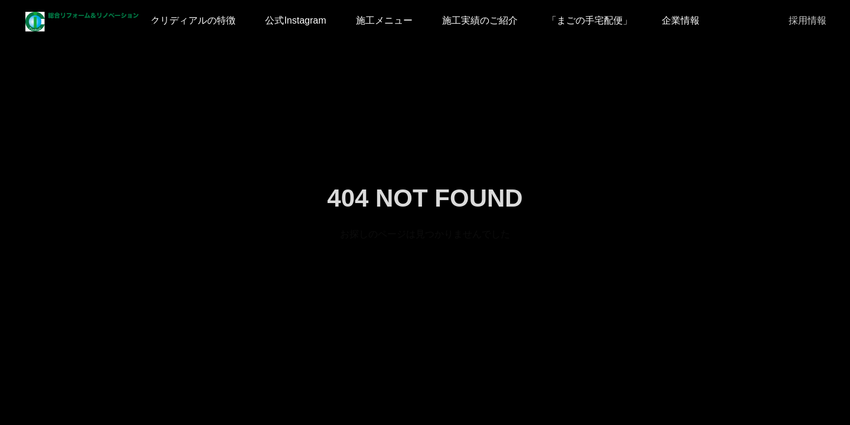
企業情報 (680, 20)
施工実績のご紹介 (480, 20)
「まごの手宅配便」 (589, 20)
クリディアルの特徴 (193, 20)
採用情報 (807, 20)
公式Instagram (295, 20)
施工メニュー (384, 20)
